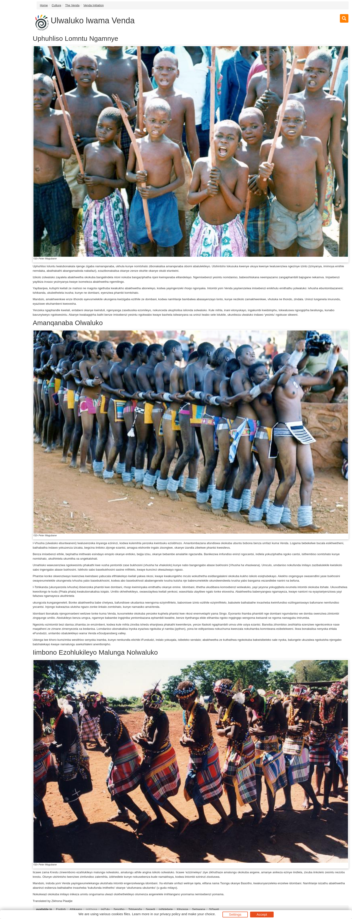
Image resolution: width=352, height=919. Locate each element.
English (61, 909)
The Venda (72, 5)
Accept (262, 914)
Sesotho (119, 909)
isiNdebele (166, 909)
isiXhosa (91, 909)
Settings (235, 914)
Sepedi (150, 909)
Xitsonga (182, 909)
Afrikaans (76, 909)
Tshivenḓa (135, 909)
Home (44, 5)
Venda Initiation (93, 5)
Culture (56, 5)
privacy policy (170, 914)
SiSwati (214, 909)
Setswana (198, 909)
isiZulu (105, 909)
